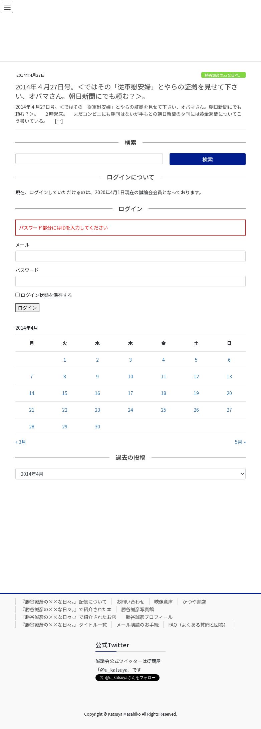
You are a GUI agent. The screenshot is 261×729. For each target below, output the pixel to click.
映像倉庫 (163, 601)
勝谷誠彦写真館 (137, 609)
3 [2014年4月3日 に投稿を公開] (130, 359)
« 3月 (20, 441)
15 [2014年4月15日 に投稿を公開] (64, 393)
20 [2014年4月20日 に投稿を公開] (229, 393)
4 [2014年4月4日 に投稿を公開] (163, 359)
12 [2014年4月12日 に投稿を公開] (196, 376)
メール (22, 244)
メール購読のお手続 (137, 624)
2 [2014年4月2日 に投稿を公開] (97, 359)
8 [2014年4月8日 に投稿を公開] (64, 376)
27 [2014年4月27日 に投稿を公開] (229, 409)
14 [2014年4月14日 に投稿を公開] (31, 393)
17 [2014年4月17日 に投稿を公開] (130, 393)
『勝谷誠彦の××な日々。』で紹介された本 (65, 609)
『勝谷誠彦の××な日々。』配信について (63, 601)
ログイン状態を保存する (46, 295)
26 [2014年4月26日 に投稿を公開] (196, 409)
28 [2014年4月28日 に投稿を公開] (31, 426)
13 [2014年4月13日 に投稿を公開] (229, 376)
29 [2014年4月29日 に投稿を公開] (64, 426)
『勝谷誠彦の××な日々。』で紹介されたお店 (68, 617)
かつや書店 (194, 601)
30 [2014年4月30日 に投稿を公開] (97, 426)
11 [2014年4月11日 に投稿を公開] (163, 376)
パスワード (27, 270)
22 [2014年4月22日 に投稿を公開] (64, 409)
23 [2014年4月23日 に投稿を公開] (97, 409)
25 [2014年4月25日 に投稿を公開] (163, 409)
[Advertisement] (130, 534)
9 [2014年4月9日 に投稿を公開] (97, 376)
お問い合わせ (130, 601)
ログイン (27, 307)
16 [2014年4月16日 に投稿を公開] (97, 393)
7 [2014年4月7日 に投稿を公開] (31, 376)
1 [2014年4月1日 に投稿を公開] (64, 359)
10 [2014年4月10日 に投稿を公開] (130, 376)
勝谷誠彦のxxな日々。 (223, 75)
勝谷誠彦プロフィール (149, 617)
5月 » (240, 441)
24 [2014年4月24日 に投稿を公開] (130, 409)
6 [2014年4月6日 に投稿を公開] (229, 359)
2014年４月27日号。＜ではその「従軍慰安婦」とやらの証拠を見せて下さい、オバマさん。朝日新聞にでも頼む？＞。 (126, 91)
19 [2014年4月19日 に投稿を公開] (196, 393)
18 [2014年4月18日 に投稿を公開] (163, 393)
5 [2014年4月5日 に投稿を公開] (196, 359)
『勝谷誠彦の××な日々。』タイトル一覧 (63, 624)
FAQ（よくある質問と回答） (198, 624)
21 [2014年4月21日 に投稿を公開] (31, 409)
